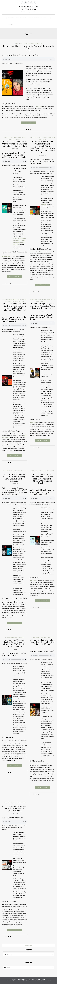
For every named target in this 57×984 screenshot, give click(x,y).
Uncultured (44, 204)
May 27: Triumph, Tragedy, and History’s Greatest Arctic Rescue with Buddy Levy (42, 305)
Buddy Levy (33, 422)
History (44, 299)
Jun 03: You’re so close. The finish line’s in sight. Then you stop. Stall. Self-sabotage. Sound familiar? (14, 306)
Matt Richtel (33, 580)
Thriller (11, 637)
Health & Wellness (9, 137)
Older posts (28, 945)
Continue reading (28, 122)
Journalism (49, 299)
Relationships (46, 137)
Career (10, 802)
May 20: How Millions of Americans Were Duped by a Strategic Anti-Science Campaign (15, 477)
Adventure (33, 299)
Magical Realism (23, 43)
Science (15, 472)
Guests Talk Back (40, 17)
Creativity (5, 299)
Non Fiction (17, 137)
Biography (38, 299)
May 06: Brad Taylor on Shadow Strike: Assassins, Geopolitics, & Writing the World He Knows (14, 643)
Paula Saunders (33, 763)
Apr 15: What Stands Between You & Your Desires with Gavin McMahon (14, 808)
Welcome (11, 17)
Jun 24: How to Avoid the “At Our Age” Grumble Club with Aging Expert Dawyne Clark (14, 143)
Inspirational (11, 299)
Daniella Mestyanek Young (36, 251)
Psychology (39, 137)
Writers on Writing (37, 43)
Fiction (16, 43)
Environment (6, 470)
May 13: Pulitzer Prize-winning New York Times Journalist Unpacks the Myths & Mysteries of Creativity (42, 478)
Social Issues (42, 139)
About (30, 17)
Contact (10, 24)
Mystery (30, 43)
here (47, 415)
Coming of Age (35, 637)
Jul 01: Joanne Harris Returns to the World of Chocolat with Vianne (28, 47)
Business (6, 802)
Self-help (18, 139)
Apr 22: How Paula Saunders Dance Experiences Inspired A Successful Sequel (42, 642)
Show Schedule (21, 17)
